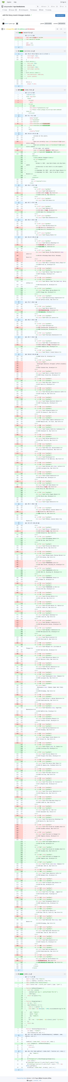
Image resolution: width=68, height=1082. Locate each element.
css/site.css (28, 51)
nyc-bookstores (19, 6)
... (3, 19)
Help (15, 2)
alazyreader (8, 6)
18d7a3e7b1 (61, 23)
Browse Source (60, 15)
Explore (9, 2)
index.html (28, 90)
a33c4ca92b (48, 23)
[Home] (3, 2)
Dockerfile (27, 32)
